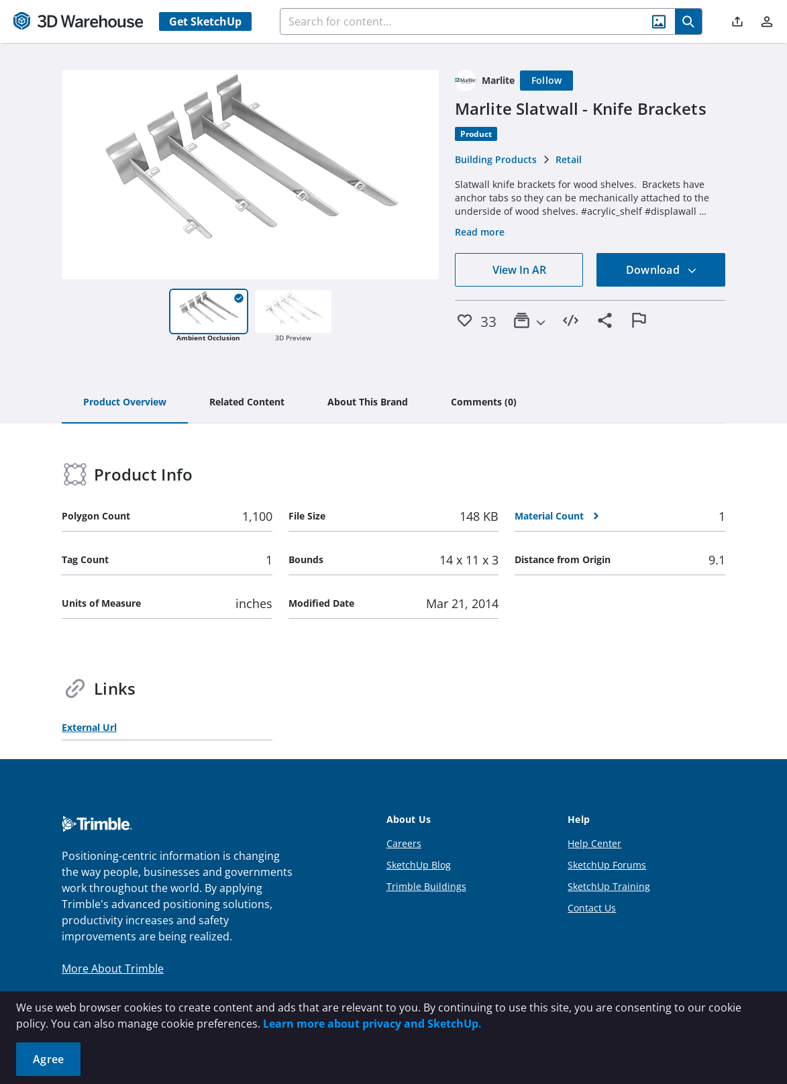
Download (661, 269)
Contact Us (592, 907)
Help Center (594, 843)
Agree (48, 1059)
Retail (569, 159)
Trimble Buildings (426, 886)
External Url (89, 727)
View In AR (519, 269)
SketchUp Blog (418, 864)
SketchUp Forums (607, 864)
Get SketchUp (205, 21)
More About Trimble (113, 968)
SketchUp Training (609, 886)
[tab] (125, 403)
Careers (403, 843)
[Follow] (547, 80)
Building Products (496, 159)
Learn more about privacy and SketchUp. (372, 1023)
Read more (480, 232)
